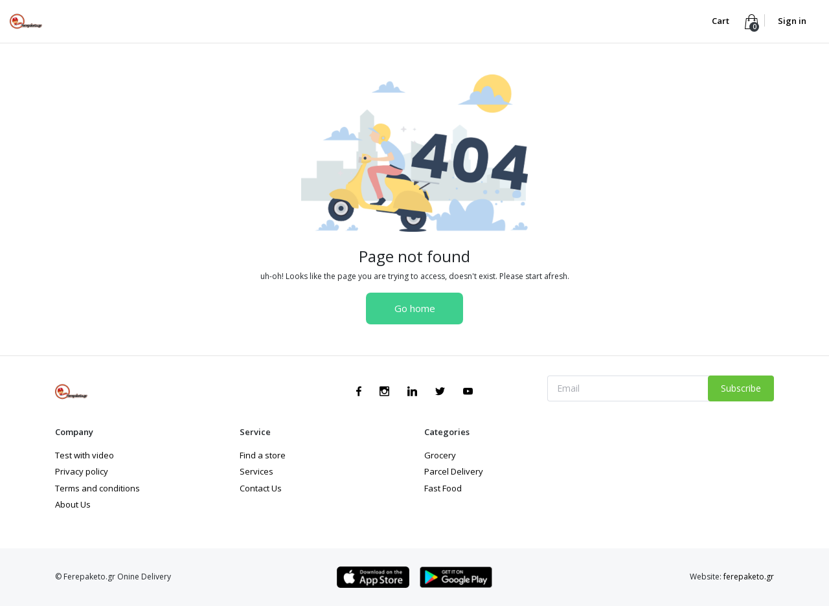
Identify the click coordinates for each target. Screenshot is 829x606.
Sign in (792, 21)
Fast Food (443, 488)
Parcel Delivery (453, 471)
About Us (73, 504)
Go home (414, 308)
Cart (721, 21)
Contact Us (261, 488)
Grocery (440, 455)
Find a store (263, 455)
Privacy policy (81, 471)
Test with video (84, 455)
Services (256, 471)
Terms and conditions (97, 488)
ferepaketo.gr (748, 576)
